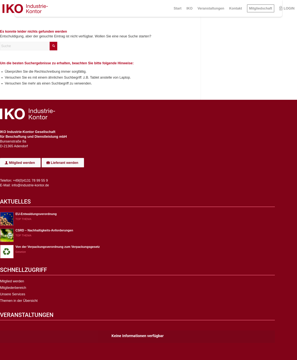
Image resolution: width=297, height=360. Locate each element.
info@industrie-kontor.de (30, 185)
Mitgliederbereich (13, 288)
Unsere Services (12, 294)
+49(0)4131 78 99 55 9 (30, 180)
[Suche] (28, 46)
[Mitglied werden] (20, 163)
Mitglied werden (12, 281)
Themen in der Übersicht (19, 301)
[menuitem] (177, 8)
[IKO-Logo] (26, 8)
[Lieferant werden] (63, 163)
